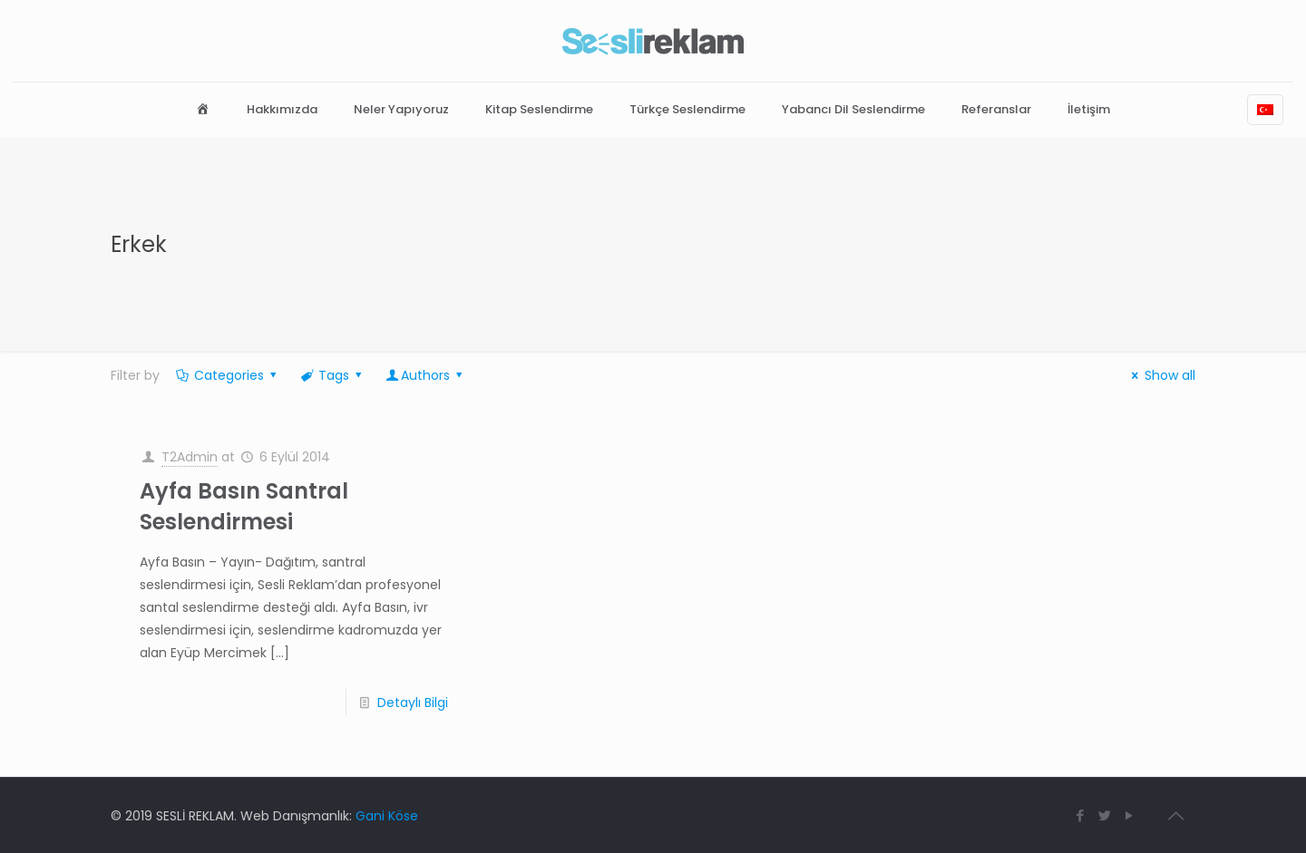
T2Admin (189, 457)
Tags (331, 375)
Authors (426, 375)
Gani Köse (387, 816)
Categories (227, 375)
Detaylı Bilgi (412, 702)
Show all (1160, 375)
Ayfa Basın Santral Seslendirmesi (244, 506)
